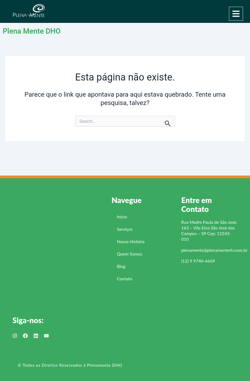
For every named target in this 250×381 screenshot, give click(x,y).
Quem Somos (129, 253)
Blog (121, 266)
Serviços (125, 229)
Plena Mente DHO (35, 31)
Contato (124, 278)
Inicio (122, 216)
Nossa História (131, 241)
